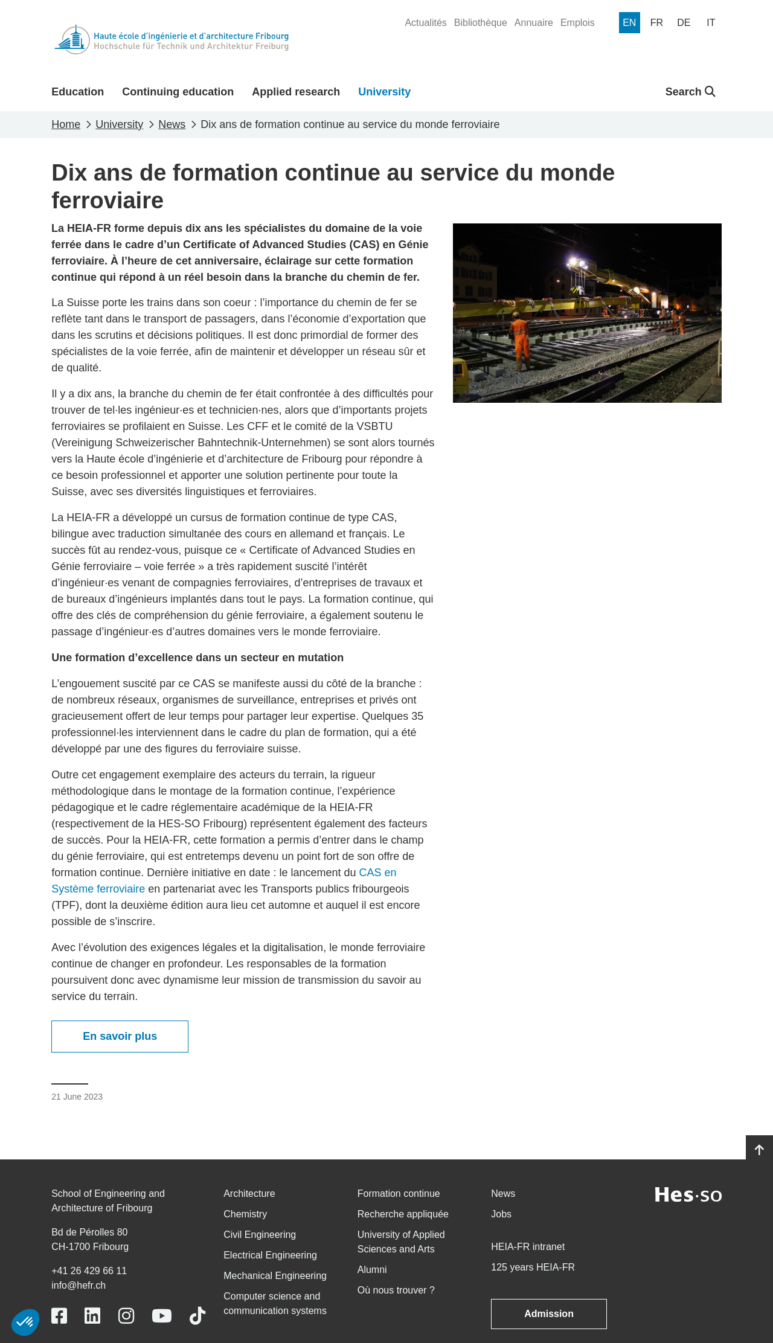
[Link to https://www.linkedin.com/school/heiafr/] (92, 1316)
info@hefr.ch (78, 1285)
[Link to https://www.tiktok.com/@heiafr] (197, 1316)
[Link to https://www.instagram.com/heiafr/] (126, 1316)
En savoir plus (120, 1036)
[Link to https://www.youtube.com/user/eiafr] (162, 1316)
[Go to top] (759, 1150)
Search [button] (691, 92)
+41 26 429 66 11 (89, 1271)
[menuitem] (425, 23)
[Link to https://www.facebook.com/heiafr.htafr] (59, 1316)
